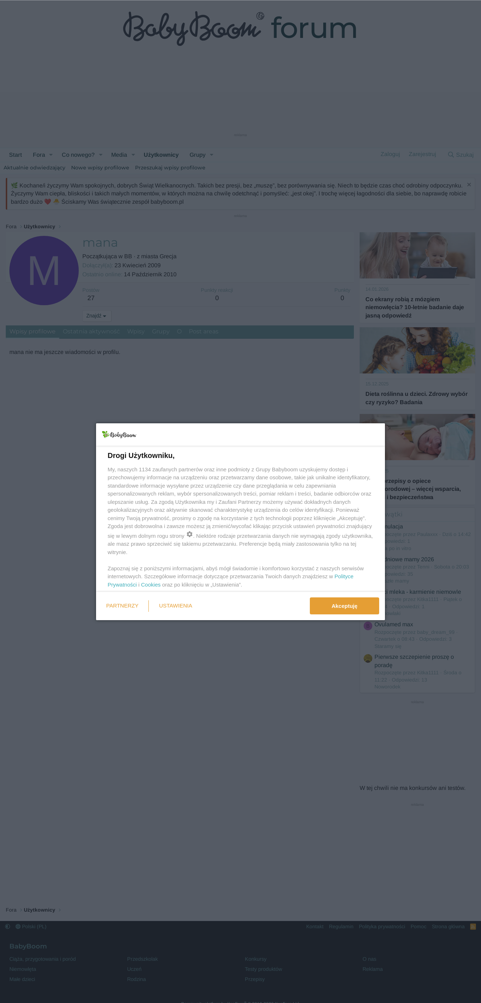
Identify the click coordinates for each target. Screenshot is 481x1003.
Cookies (151, 585)
